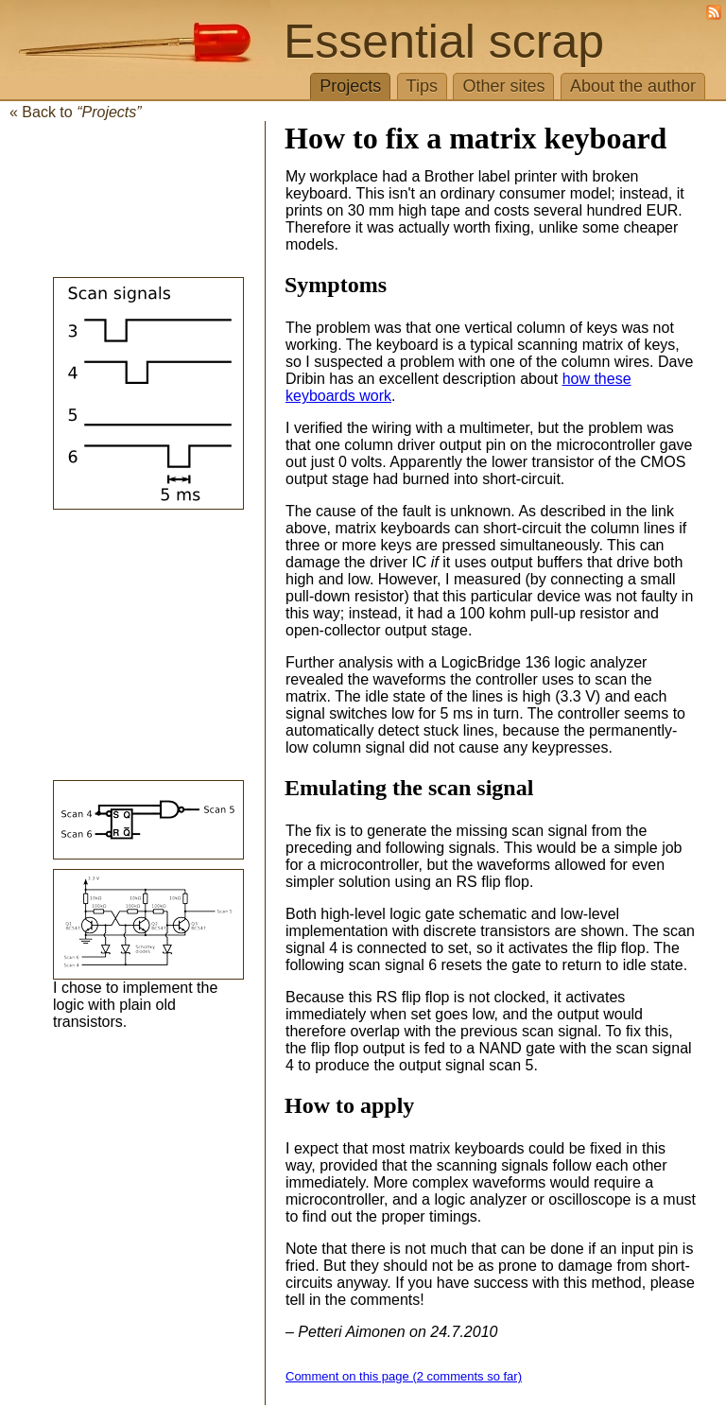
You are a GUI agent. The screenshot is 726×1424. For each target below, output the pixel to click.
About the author (633, 86)
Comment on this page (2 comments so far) (403, 1376)
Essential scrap (444, 41)
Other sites (503, 86)
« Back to (75, 112)
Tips (422, 86)
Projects (350, 86)
